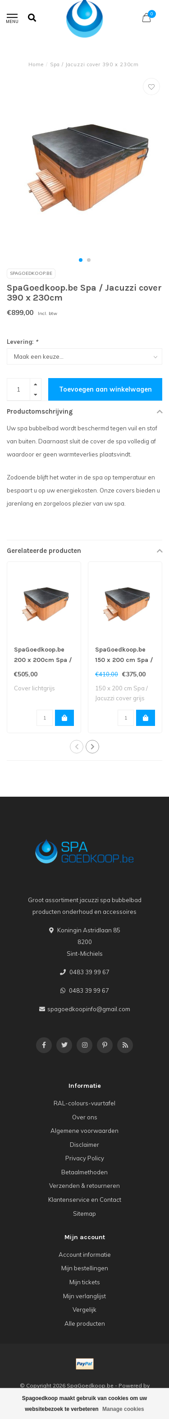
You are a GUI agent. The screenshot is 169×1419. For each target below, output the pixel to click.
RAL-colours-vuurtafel (84, 1103)
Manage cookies (123, 1409)
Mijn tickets (84, 1282)
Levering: (22, 341)
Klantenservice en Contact (84, 1199)
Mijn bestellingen (84, 1268)
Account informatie (85, 1254)
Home (36, 64)
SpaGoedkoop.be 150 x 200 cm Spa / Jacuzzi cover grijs (124, 660)
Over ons (84, 1117)
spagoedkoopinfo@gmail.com (88, 1009)
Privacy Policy (84, 1158)
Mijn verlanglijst (84, 1296)
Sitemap (84, 1213)
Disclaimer (84, 1144)
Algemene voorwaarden (84, 1130)
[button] (80, 260)
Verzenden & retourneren (84, 1185)
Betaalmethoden (84, 1172)
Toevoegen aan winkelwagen (105, 389)
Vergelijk (84, 1309)
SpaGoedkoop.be (31, 273)
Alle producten (84, 1323)
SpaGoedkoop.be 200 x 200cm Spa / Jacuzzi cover (43, 660)
